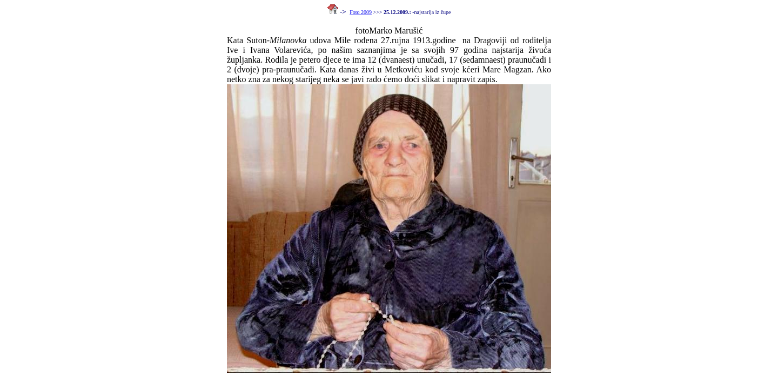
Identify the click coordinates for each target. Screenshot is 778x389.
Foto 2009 (361, 12)
